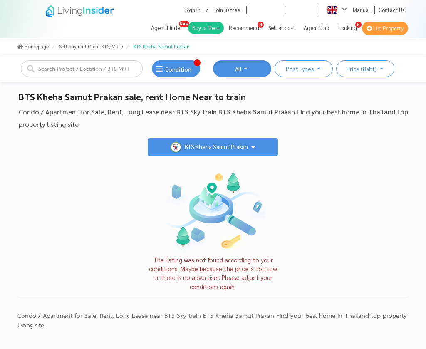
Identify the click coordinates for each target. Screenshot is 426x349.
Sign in (193, 9)
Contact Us (391, 9)
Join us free (226, 9)
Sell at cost (281, 27)
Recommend (244, 27)
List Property (385, 28)
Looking (347, 27)
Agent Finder (166, 27)
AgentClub (316, 27)
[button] (293, 10)
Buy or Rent (206, 27)
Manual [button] (361, 9)
